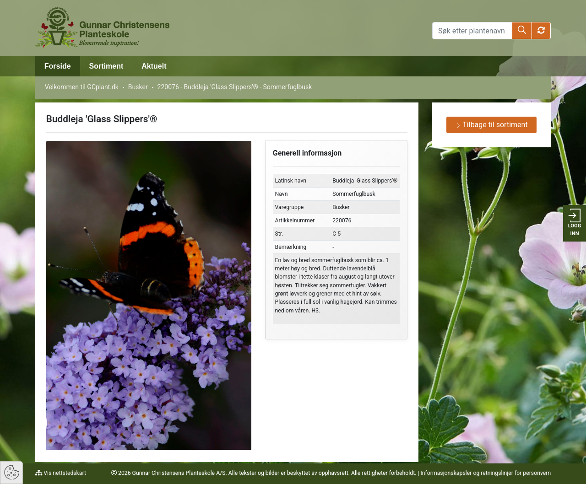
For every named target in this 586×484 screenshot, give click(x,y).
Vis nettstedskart (64, 473)
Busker (138, 87)
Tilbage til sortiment (492, 124)
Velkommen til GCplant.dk (82, 87)
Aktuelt (153, 66)
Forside (57, 66)
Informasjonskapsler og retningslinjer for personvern (485, 473)
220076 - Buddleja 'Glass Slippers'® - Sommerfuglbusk (234, 87)
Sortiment (106, 66)
